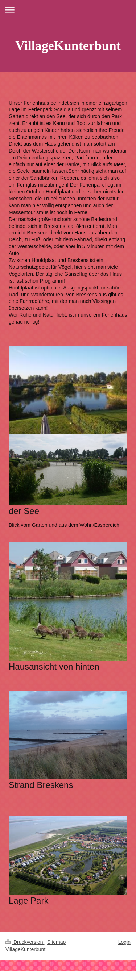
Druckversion (24, 942)
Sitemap (56, 942)
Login (124, 942)
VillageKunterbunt (68, 45)
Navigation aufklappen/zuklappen (68, 9)
